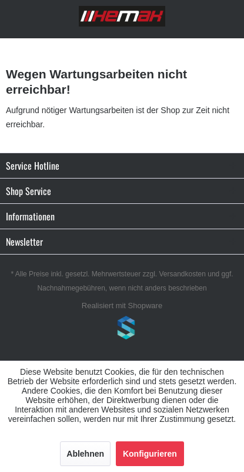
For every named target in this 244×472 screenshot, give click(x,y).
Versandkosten (182, 274)
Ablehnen (85, 453)
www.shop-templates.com (122, 329)
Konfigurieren (150, 453)
